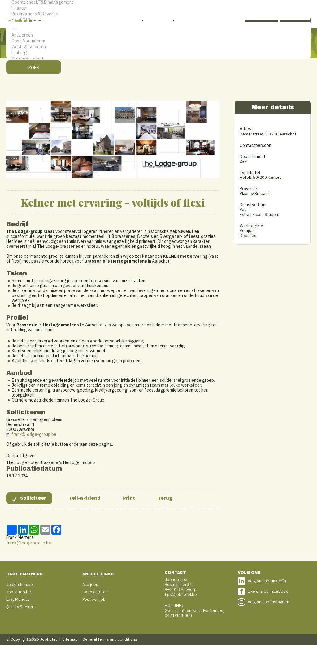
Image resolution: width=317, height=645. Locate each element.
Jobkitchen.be (19, 584)
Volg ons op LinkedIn (267, 580)
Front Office (158, 20)
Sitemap (70, 639)
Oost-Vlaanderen (158, 41)
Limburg (158, 53)
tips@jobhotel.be (181, 594)
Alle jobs (90, 584)
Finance (158, 8)
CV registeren (95, 592)
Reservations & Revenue (158, 14)
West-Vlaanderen (158, 47)
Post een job (94, 599)
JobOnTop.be (18, 592)
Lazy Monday (17, 599)
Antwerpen (158, 35)
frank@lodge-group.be (33, 434)
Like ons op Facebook (268, 591)
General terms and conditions (109, 639)
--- (158, 29)
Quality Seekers (21, 606)
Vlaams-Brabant (158, 59)
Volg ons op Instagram (268, 601)
